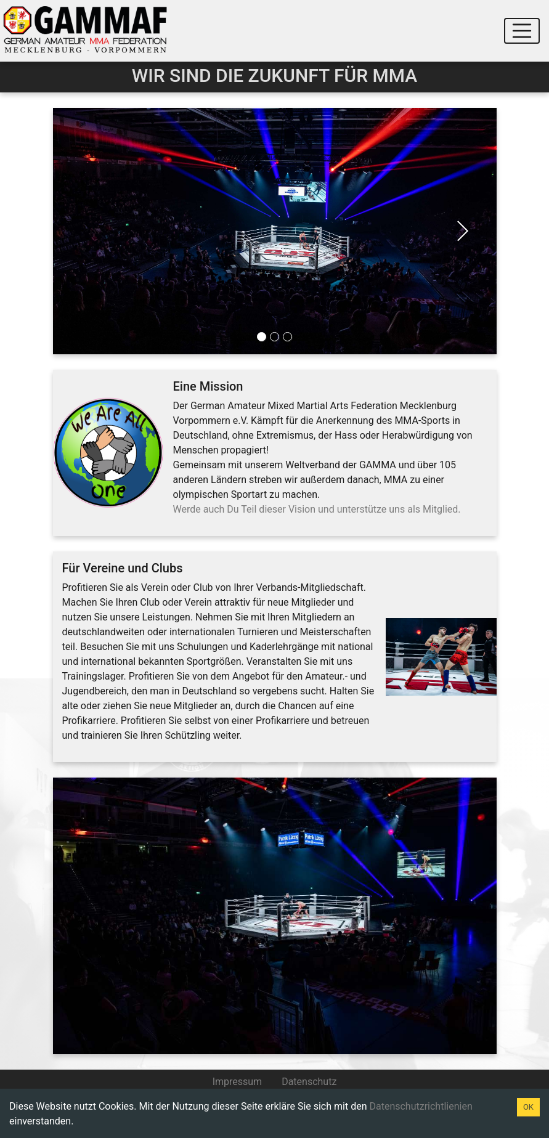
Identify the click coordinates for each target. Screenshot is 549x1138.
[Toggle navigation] (522, 31)
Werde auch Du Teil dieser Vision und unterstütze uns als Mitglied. (317, 509)
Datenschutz (309, 1081)
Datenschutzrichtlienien (420, 1106)
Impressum (237, 1081)
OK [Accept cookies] (528, 1107)
